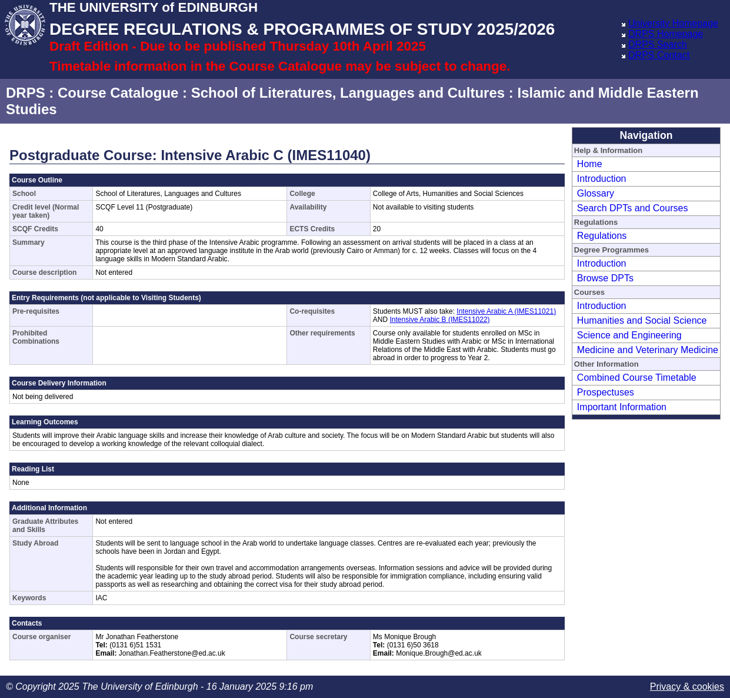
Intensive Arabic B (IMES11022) (440, 319)
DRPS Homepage (665, 34)
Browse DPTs (605, 278)
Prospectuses (605, 392)
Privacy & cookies (687, 687)
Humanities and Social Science (642, 320)
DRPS (25, 93)
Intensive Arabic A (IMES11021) (506, 311)
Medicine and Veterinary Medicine (647, 350)
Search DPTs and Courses (632, 208)
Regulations (602, 236)
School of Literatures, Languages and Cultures (348, 93)
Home (589, 164)
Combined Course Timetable (636, 378)
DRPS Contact (658, 55)
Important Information (621, 407)
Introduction (601, 179)
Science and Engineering (629, 335)
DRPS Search (657, 44)
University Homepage (673, 23)
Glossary (595, 193)
